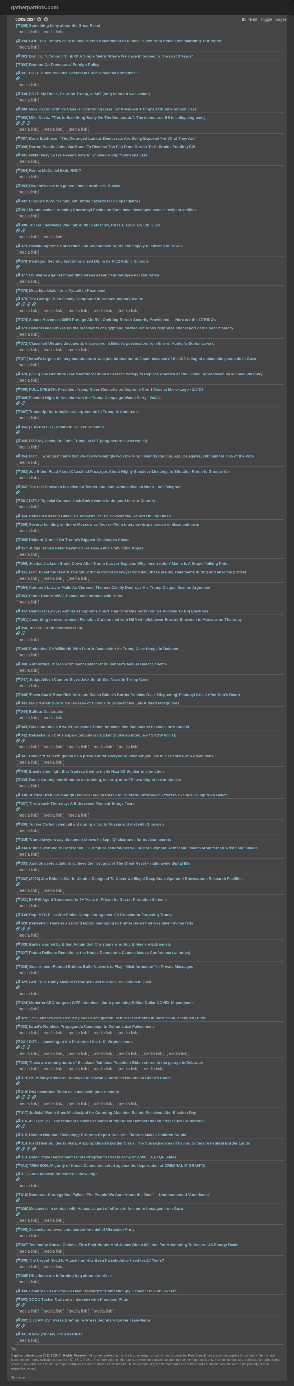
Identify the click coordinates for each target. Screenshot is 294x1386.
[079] (22, 246)
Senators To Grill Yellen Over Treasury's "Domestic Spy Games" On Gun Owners (103, 1291)
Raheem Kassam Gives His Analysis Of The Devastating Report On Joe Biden (100, 516)
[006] (22, 1260)
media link (28, 31)
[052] (22, 611)
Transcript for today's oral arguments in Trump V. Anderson (83, 411)
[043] (22, 727)
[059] (22, 524)
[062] (22, 487)
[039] (22, 780)
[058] (22, 540)
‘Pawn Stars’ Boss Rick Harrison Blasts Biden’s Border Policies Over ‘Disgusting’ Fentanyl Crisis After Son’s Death (134, 695)
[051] (22, 619)
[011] (22, 1174)
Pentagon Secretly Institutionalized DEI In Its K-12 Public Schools (89, 261)
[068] (22, 398)
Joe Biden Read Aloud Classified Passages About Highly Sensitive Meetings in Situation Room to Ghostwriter (129, 471)
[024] (22, 1003)
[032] (22, 878)
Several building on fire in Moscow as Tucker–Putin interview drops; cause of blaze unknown (114, 524)
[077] (22, 275)
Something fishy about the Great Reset (64, 25)
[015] (22, 1135)
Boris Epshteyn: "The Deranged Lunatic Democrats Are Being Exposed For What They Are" (112, 138)
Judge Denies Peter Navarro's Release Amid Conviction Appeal (86, 548)
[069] (22, 389)
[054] (22, 587)
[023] (22, 1018)
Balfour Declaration (47, 711)
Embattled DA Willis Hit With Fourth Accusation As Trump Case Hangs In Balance (103, 649)
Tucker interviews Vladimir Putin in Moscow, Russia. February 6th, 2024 (94, 225)
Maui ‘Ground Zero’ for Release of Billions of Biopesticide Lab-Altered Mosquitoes (104, 703)
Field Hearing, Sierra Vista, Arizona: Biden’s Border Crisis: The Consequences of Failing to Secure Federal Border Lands (139, 1143)
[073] (22, 328)
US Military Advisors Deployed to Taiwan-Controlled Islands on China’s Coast (100, 1078)
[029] (22, 923)
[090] (22, 94)
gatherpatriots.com (34, 7)
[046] (22, 695)
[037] (22, 803)
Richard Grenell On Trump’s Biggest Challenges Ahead (79, 540)
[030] (22, 915)
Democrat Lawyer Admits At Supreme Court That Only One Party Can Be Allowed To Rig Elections (118, 611)
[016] (22, 1121)
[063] (22, 471)
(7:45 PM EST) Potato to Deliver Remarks (66, 427)
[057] (22, 548)
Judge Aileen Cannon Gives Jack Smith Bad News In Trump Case (88, 679)
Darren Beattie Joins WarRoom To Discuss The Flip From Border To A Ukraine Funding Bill (112, 147)
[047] (22, 679)
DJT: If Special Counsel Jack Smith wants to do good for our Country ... (94, 501)
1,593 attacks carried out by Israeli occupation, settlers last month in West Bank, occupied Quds (117, 1018)
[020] (22, 1062)
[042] (22, 735)
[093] (22, 56)
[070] (22, 374)
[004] (22, 1291)
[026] (22, 966)
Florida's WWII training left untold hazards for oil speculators (84, 201)
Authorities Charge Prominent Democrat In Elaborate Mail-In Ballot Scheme (98, 664)
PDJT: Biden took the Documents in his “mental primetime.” (84, 73)
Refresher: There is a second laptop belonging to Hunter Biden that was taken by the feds (111, 923)
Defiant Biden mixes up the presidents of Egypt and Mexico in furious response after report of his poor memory (131, 328)
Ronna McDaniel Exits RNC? (55, 170)
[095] (22, 25)
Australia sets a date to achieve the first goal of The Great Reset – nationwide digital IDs (109, 863)
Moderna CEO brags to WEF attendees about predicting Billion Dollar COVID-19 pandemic (111, 1003)
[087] (22, 138)
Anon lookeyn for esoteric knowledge (63, 1174)
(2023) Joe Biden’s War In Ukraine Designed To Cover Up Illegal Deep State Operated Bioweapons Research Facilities (136, 878)
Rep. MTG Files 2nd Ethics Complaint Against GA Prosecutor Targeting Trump (100, 915)
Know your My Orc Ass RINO (55, 1334)
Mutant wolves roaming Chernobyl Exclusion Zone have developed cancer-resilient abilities (112, 210)
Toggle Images (273, 19)
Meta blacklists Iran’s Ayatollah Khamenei (67, 290)
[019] (22, 1078)
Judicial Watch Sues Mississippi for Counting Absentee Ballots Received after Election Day (112, 1112)
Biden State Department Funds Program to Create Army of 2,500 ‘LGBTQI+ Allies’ (103, 1157)
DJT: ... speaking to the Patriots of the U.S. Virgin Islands (81, 1042)
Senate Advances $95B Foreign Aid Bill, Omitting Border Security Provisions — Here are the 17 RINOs (122, 320)
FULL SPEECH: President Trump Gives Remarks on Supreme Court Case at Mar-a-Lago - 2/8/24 (116, 389)
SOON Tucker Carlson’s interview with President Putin (78, 1299)
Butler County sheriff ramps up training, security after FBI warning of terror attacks (105, 780)
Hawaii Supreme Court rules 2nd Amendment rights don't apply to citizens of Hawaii (106, 246)
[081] (22, 210)
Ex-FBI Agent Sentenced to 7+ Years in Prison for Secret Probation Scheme (98, 899)
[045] (22, 703)
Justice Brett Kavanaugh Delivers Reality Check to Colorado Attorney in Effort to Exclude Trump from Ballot (128, 795)
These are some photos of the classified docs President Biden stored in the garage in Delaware (116, 1062)
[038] (22, 795)
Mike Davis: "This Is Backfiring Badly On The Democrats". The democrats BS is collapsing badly (117, 117)
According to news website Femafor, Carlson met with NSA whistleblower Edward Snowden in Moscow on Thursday (135, 619)
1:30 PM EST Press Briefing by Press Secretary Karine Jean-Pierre (89, 1320)
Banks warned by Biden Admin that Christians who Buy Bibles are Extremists (100, 944)
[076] (22, 290)
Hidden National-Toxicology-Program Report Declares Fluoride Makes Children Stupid (107, 1135)
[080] (22, 225)
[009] (22, 1208)
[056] (22, 563)
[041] (22, 756)
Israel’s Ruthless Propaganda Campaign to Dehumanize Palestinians (92, 1026)
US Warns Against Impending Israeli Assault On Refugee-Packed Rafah (94, 275)
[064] (22, 456)
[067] (22, 411)
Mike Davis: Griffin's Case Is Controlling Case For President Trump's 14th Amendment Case (113, 109)
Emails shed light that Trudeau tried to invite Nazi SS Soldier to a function (96, 771)
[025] (22, 982)
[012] (22, 1165)
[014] (22, 1143)
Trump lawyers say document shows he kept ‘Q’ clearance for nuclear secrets (100, 839)
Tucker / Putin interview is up (55, 628)
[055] (22, 572)
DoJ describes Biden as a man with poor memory (74, 1092)
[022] (22, 1026)
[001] (22, 1334)
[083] (22, 186)
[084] (22, 170)
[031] (22, 899)
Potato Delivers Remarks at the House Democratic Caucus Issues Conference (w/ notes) (109, 953)
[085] (22, 155)
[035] (22, 839)
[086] (22, 147)
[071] (22, 359)
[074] (22, 320)
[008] (22, 1229)
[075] (22, 299)
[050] (22, 628)
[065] (22, 441)
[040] (22, 771)
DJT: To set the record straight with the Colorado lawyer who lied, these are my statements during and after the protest (137, 572)
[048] (22, 664)
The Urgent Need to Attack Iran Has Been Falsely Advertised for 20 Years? (96, 1260)
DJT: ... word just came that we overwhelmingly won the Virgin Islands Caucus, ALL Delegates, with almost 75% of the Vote (141, 456)
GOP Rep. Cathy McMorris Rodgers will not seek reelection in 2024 (90, 982)
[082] (22, 201)
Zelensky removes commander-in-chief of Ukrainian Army (82, 1229)
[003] (22, 1299)
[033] (22, 863)
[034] (22, 848)
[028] (22, 944)
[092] (22, 64)
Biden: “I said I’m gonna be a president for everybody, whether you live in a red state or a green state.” (123, 756)
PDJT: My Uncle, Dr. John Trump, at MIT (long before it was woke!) (89, 94)
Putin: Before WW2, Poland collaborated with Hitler (75, 596)
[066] (22, 427)
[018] (22, 1092)
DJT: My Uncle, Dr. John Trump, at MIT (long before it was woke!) (88, 441)
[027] (22, 953)
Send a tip (18, 1377)
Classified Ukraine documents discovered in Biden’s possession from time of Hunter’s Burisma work (121, 343)
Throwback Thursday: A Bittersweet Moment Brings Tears (82, 803)
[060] (22, 516)
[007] (22, 1245)
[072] (22, 343)
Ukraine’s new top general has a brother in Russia (74, 186)
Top (14, 1349)
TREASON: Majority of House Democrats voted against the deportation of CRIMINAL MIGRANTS (117, 1165)
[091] (22, 73)
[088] (22, 117)
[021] (22, 1042)
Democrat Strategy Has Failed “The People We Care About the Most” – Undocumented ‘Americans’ (119, 1195)
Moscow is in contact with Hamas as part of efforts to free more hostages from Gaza (106, 1208)
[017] (22, 1112)
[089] (22, 109)
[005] (22, 1276)
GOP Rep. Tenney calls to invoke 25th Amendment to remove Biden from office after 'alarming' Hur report (125, 41)
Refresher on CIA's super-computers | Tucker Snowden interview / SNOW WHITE (103, 735)
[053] (22, 596)
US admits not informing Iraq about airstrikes (70, 1276)
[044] (22, 711)
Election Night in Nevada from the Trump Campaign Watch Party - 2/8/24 (95, 398)
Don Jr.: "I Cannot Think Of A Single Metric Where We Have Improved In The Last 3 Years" (111, 56)
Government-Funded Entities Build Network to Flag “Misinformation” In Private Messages (111, 966)
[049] (22, 649)
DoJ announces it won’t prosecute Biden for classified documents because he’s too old (109, 727)
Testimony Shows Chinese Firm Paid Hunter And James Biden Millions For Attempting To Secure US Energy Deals (133, 1245)
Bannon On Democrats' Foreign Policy (64, 64)
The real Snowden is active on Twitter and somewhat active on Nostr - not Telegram (105, 487)
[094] (22, 41)
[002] (22, 1320)
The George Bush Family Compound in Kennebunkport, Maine (86, 299)
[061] (22, 501)
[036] (22, 824)
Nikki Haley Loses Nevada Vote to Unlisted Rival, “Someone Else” (89, 155)
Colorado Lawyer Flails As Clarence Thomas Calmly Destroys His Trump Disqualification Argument (119, 587)
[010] (22, 1195)
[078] (22, 261)
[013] (22, 1157)
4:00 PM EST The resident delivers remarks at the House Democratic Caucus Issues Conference (117, 1121)
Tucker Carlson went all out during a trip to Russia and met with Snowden (96, 824)
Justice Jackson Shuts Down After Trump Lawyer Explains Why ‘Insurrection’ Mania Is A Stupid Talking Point (129, 563)
